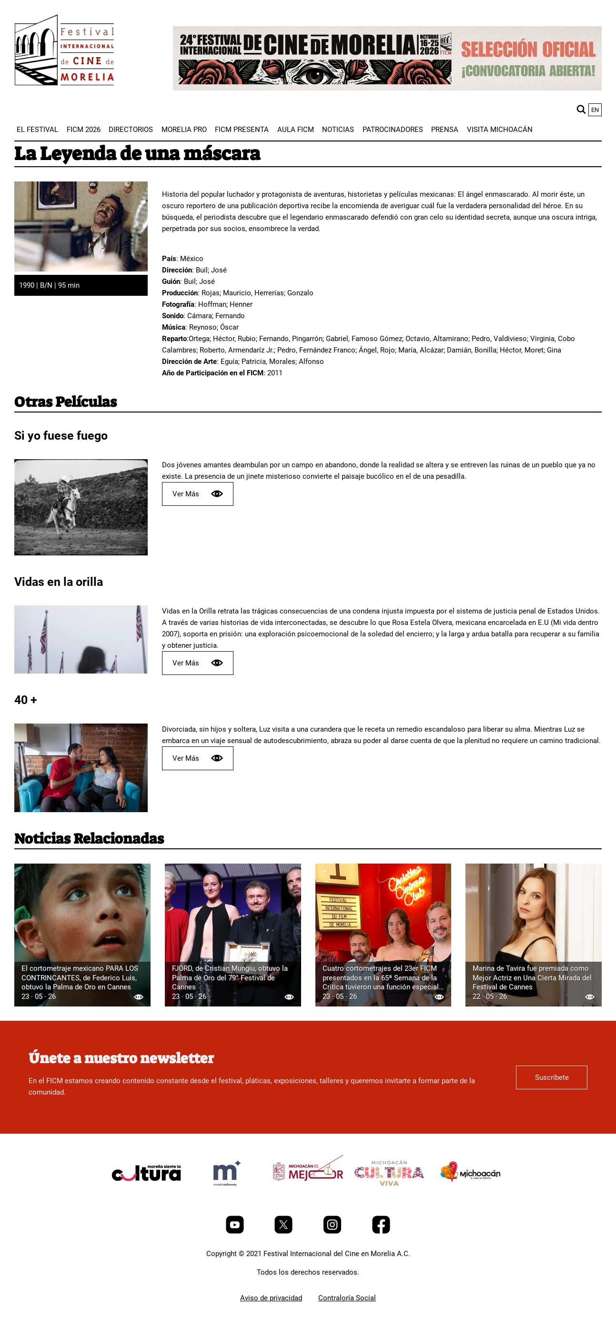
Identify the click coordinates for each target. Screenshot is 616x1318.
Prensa (444, 129)
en (595, 109)
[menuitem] (37, 129)
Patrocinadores (393, 129)
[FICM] (64, 51)
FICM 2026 (84, 129)
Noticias (338, 129)
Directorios (131, 129)
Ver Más (197, 494)
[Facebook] (381, 1231)
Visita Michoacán (500, 129)
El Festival (37, 129)
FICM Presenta (242, 129)
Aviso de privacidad (271, 1298)
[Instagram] (333, 1231)
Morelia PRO (184, 129)
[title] (146, 1195)
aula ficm (295, 129)
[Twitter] (284, 1231)
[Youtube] (236, 1231)
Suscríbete (552, 1077)
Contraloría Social (347, 1298)
